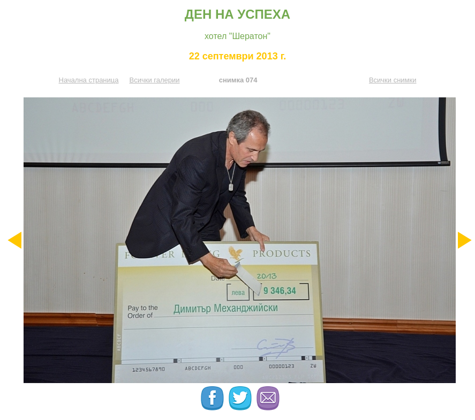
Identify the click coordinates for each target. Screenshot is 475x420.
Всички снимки (393, 80)
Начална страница (89, 80)
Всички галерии (154, 80)
